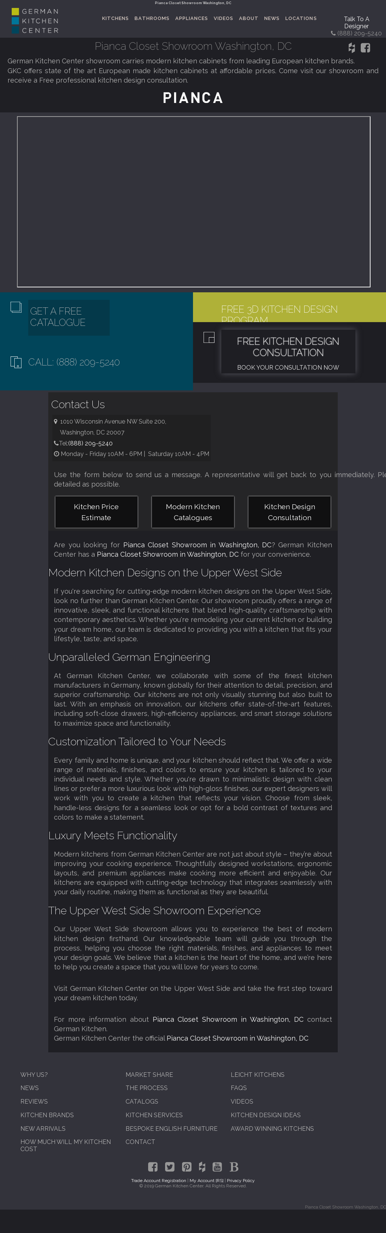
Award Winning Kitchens (272, 1128)
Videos (223, 18)
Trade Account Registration (158, 1180)
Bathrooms (152, 18)
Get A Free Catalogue (58, 317)
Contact (140, 1141)
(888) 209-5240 (90, 443)
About (249, 18)
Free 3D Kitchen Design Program (279, 315)
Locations (301, 18)
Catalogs (142, 1101)
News (272, 18)
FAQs (239, 1088)
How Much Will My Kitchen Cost (65, 1145)
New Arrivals (43, 1128)
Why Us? (34, 1074)
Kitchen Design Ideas (266, 1115)
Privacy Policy (241, 1180)
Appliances (191, 18)
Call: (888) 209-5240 (74, 362)
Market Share (149, 1074)
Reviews (34, 1101)
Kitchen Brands (47, 1115)
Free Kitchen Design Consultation (288, 347)
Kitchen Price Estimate (96, 512)
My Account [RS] (207, 1180)
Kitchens (115, 18)
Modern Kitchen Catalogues (193, 512)
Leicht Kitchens (258, 1074)
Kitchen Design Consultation (289, 512)
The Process (147, 1088)
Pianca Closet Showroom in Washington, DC (197, 545)
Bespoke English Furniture (172, 1128)
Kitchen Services (154, 1115)
